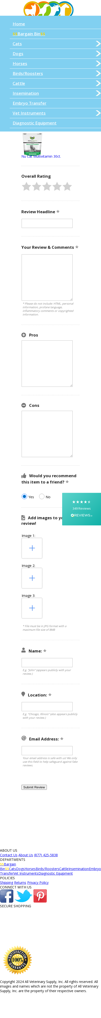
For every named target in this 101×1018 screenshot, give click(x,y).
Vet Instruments (57, 113)
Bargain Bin (29, 34)
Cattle (57, 83)
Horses (57, 63)
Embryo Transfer (29, 103)
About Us (25, 855)
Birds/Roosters (57, 73)
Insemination (57, 93)
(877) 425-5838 (46, 855)
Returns (20, 882)
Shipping (6, 882)
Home (19, 24)
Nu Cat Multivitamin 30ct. (41, 156)
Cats (57, 43)
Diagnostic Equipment (35, 123)
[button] (26, 186)
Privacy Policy (38, 882)
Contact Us (8, 855)
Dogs (57, 53)
